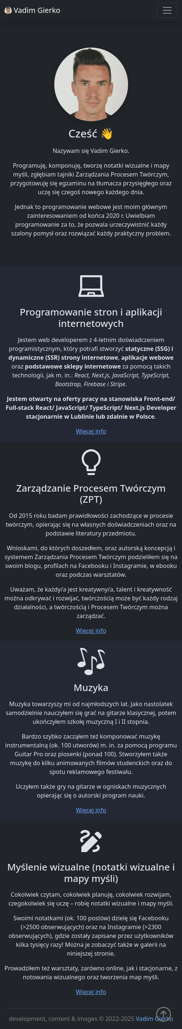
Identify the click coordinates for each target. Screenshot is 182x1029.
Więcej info (91, 431)
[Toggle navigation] (167, 10)
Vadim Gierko (154, 1019)
